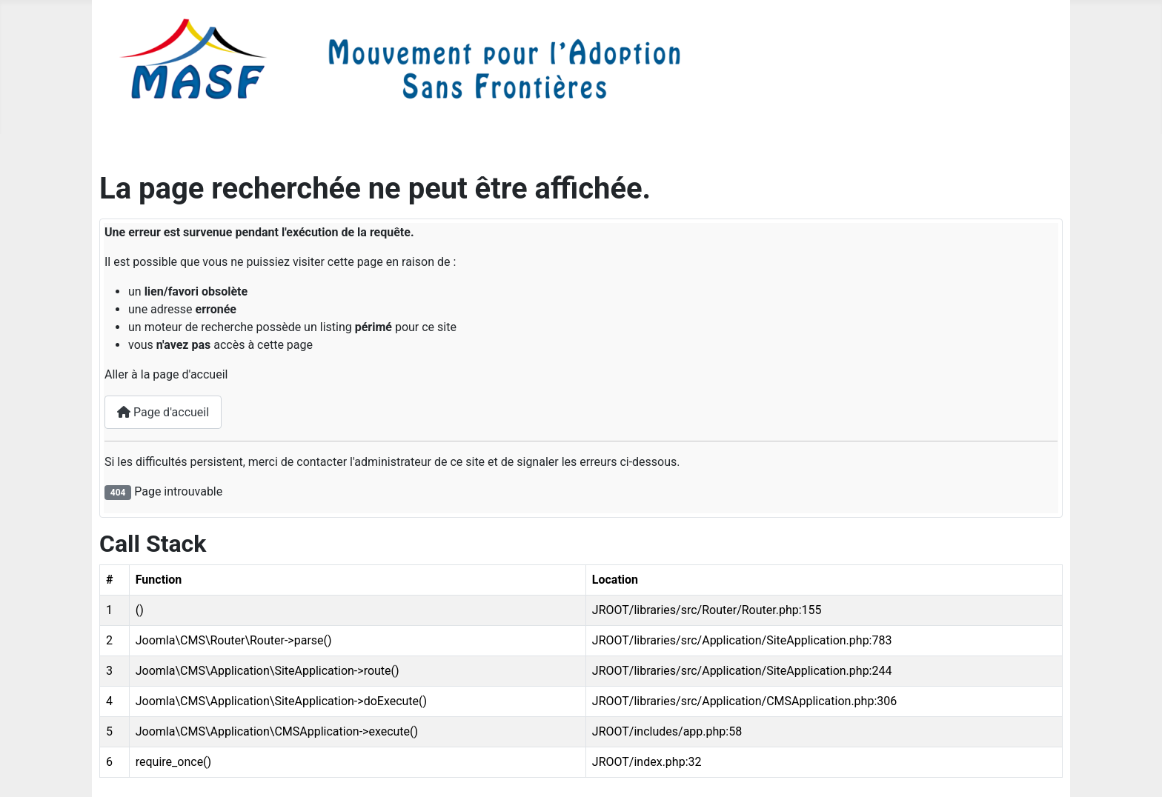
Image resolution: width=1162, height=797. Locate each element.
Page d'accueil (163, 412)
